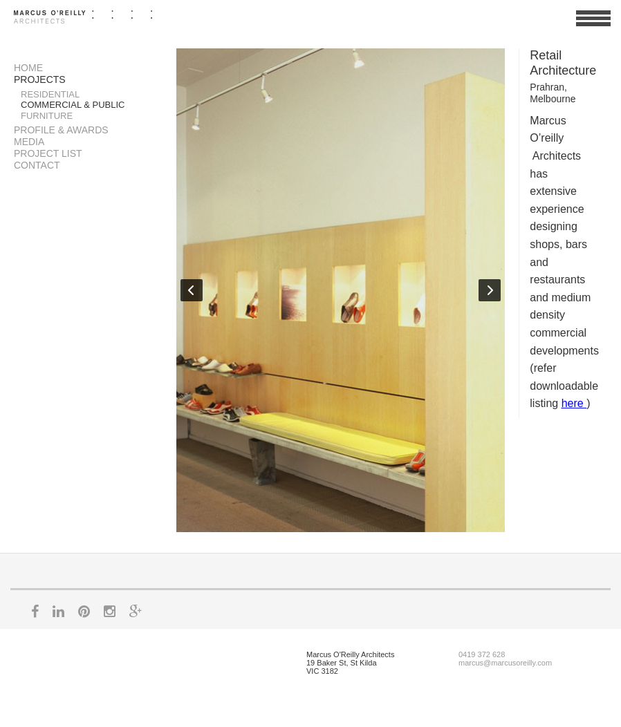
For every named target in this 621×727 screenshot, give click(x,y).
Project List (48, 153)
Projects (40, 79)
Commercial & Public (73, 105)
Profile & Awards (61, 129)
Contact (37, 165)
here (574, 403)
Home (28, 67)
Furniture (47, 116)
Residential (50, 94)
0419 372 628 (481, 654)
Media (29, 141)
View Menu (593, 24)
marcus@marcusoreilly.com (505, 663)
